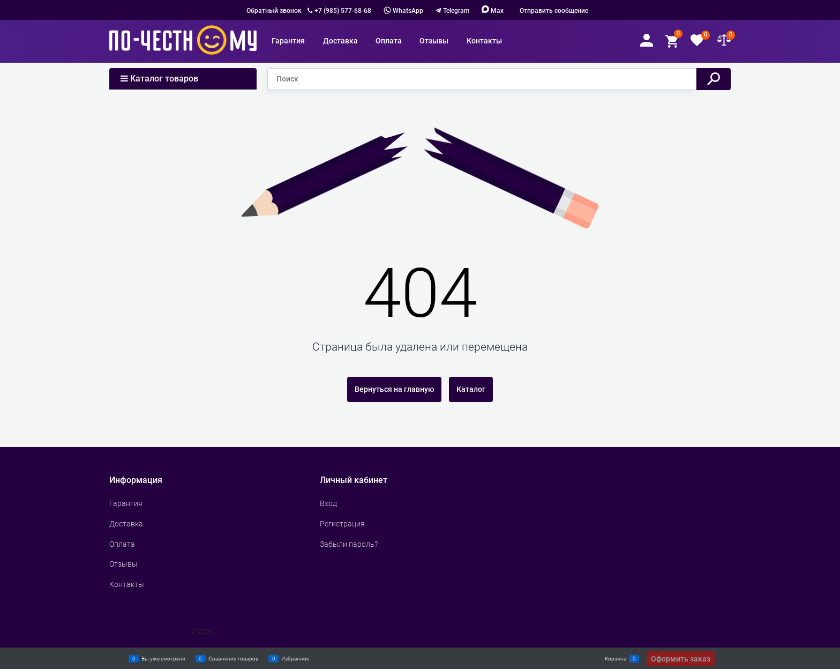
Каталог (470, 389)
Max (493, 10)
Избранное (295, 658)
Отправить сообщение (554, 10)
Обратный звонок (274, 10)
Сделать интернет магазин (146, 631)
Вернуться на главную (394, 389)
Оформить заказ (680, 659)
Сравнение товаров (233, 658)
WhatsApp (403, 10)
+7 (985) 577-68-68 (342, 10)
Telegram (456, 10)
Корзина (615, 658)
